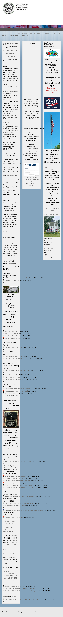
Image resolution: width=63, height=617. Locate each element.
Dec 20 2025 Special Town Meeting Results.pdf (18, 461)
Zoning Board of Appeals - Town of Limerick (10, 132)
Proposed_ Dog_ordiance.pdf (13, 483)
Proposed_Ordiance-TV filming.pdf (15, 478)
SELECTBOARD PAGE (49, 34)
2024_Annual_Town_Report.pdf (14, 517)
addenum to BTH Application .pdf (14, 586)
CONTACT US (14, 36)
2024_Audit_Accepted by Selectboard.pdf (17, 278)
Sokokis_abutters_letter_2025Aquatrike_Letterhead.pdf (21, 496)
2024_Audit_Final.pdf (11, 280)
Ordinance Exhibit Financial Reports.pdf (16, 391)
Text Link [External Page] (5, 261)
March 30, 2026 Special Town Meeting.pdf (17, 370)
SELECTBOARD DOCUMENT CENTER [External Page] (10, 53)
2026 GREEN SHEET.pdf (11, 393)
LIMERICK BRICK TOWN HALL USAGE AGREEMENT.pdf (20, 591)
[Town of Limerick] (16, 8)
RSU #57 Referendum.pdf (12, 338)
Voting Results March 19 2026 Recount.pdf (17, 359)
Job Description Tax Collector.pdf (14, 379)
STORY (5, 36)
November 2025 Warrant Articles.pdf (16, 476)
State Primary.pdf (10, 331)
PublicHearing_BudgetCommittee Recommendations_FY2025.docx (24, 510)
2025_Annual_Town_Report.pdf (14, 347)
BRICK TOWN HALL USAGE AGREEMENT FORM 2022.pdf (21, 588)
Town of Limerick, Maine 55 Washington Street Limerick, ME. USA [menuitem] (19, 612)
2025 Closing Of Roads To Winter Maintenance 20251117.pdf (23, 599)
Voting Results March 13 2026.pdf (15, 356)
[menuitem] (3, 20)
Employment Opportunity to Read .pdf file (31, 179)
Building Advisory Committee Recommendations (8, 529)
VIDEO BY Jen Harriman (51, 214)
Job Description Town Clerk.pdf (14, 377)
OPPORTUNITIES (35, 34)
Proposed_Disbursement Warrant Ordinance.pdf (19, 485)
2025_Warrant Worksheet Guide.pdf (15, 505)
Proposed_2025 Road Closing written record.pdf (19, 487)
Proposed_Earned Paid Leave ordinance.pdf (17, 480)
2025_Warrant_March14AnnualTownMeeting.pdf (19, 503)
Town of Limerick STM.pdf (12, 333)
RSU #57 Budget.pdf (11, 336)
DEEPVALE (25, 36)
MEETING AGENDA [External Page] (8, 34)
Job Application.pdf (10, 375)
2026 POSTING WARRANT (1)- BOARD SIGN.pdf (18, 389)
